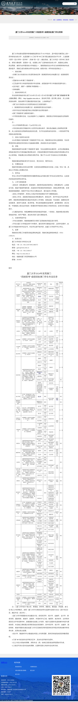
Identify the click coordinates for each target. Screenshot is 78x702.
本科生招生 (65, 19)
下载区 (52, 8)
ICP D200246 (29, 700)
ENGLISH (66, 8)
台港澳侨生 (59, 19)
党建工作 (37, 8)
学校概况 (11, 8)
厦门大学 (32, 670)
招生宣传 (28, 8)
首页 (4, 8)
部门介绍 (59, 8)
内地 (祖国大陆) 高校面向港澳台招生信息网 (25, 670)
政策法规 (45, 8)
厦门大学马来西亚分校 (20, 674)
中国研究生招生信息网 (35, 666)
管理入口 (4, 662)
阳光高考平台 (18, 666)
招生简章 (71, 19)
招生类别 (20, 8)
